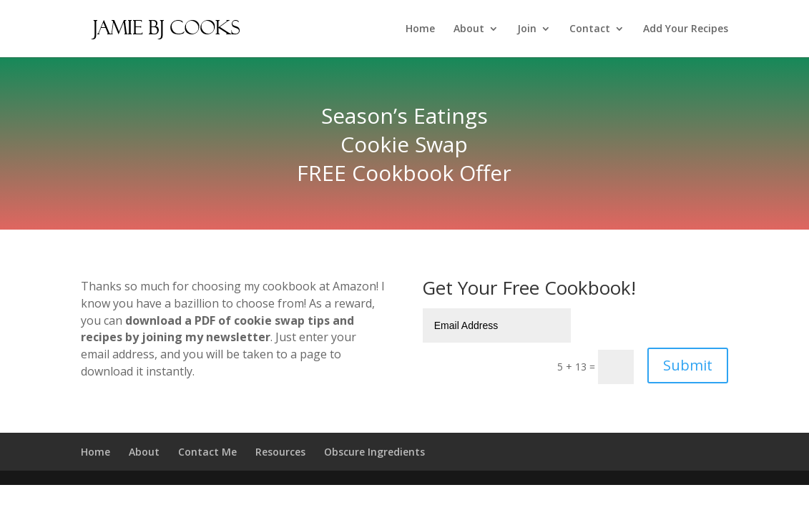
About (468, 29)
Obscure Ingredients (374, 451)
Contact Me (207, 451)
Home (420, 29)
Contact (589, 29)
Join (526, 29)
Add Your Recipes (685, 29)
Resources (280, 451)
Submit (687, 365)
